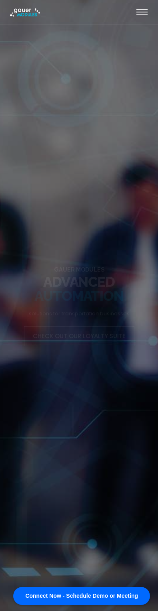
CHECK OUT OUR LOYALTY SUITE (79, 336)
